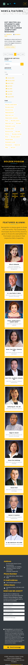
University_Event (10, 142)
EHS (6, 147)
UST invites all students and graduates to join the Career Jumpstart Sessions (13, 27)
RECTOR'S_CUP (9, 123)
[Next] (24, 199)
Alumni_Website (15, 136)
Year (6, 72)
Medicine (17, 145)
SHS (6, 120)
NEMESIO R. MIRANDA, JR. (15, 195)
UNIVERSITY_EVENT (10, 126)
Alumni (18, 131)
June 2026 (9, 91)
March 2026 (9, 83)
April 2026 (9, 86)
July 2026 (9, 94)
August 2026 (10, 96)
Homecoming (9, 139)
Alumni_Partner (16, 134)
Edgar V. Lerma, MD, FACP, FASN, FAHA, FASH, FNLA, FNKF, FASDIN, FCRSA (6, 200)
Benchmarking (9, 112)
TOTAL (7, 134)
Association (9, 131)
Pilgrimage (8, 145)
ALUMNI (18, 123)
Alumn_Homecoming (11, 104)
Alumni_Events (9, 128)
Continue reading (9, 47)
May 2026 (9, 88)
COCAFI (13, 147)
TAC (6, 136)
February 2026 (10, 80)
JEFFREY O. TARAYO (22, 195)
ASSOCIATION (9, 110)
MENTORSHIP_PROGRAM (11, 118)
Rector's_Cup (9, 115)
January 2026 (10, 78)
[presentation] (14, 624)
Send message (14, 647)
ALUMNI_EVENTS (9, 107)
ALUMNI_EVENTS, (15, 120)
